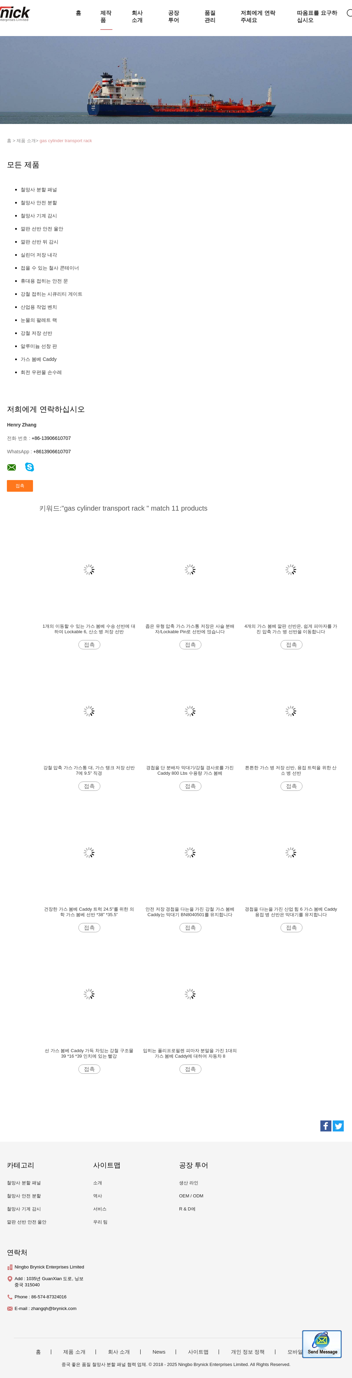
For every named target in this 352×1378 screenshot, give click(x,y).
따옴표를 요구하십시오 (317, 16)
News (159, 1351)
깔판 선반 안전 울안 (42, 228)
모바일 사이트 (303, 1351)
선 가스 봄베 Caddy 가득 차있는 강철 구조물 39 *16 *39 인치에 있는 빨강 (89, 1053)
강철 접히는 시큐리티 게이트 (51, 294)
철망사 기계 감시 (39, 215)
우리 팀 (100, 1222)
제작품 (105, 16)
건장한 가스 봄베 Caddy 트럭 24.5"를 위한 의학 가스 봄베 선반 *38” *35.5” (89, 912)
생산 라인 (188, 1182)
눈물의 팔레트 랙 (39, 320)
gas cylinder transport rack (66, 140)
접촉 (89, 645)
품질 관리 (210, 16)
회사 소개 (137, 16)
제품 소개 (74, 1351)
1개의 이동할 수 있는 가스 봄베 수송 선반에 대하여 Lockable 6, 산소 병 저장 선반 (89, 629)
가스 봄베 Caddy (38, 359)
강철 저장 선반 (36, 333)
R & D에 (187, 1208)
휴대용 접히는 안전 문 (44, 281)
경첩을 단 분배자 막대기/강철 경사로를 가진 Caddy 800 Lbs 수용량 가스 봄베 (190, 770)
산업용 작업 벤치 (39, 307)
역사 (97, 1195)
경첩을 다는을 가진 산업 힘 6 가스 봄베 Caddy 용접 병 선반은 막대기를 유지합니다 (291, 912)
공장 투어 (173, 16)
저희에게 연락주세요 (258, 16)
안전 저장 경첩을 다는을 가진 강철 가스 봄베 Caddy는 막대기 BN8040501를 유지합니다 (189, 912)
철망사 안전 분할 (39, 202)
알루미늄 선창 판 (39, 346)
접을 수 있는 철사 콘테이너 (50, 268)
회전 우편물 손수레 (41, 372)
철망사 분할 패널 (39, 189)
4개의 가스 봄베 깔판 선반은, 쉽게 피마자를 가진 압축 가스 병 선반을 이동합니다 (290, 629)
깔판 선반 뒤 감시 (39, 241)
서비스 (100, 1208)
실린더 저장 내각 (39, 255)
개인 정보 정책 (248, 1351)
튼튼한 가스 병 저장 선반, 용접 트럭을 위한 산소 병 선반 (291, 770)
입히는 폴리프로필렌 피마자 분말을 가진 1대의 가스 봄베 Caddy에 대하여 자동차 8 (189, 1053)
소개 (97, 1182)
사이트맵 (198, 1351)
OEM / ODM (191, 1195)
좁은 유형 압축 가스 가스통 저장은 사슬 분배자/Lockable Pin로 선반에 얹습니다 (189, 629)
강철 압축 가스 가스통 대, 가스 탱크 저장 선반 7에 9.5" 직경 (89, 770)
